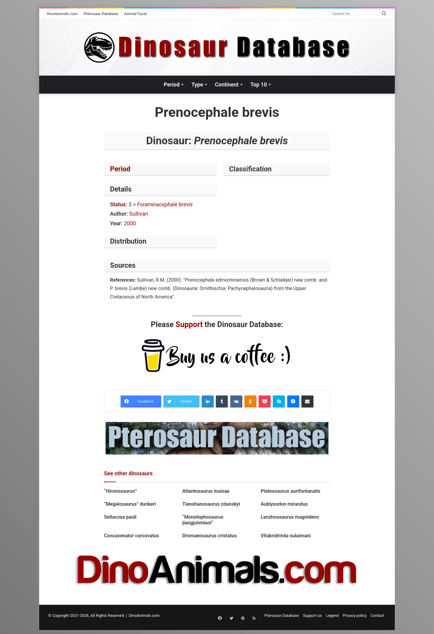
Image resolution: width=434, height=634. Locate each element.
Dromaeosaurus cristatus (209, 536)
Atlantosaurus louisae (205, 491)
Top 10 (258, 84)
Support (189, 324)
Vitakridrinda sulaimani (287, 536)
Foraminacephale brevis (165, 204)
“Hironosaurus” (120, 491)
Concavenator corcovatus (131, 536)
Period (172, 84)
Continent (227, 84)
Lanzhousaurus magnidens (290, 517)
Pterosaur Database (101, 13)
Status (118, 204)
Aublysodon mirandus (284, 504)
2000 (130, 223)
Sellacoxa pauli (120, 517)
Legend (332, 615)
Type (197, 84)
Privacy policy (354, 615)
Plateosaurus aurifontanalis (290, 491)
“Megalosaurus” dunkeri (130, 504)
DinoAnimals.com (62, 13)
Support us (312, 615)
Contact (377, 615)
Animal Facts (135, 13)
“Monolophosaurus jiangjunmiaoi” (202, 520)
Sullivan (138, 214)
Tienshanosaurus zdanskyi (211, 504)
